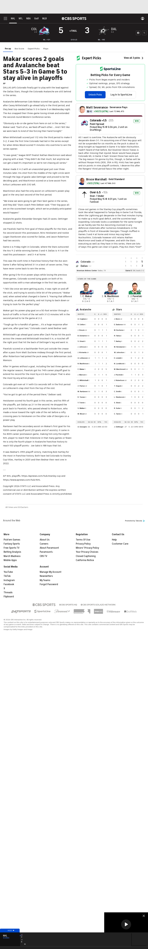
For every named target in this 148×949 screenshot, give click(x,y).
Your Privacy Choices (87, 551)
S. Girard (81, 341)
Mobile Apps (10, 560)
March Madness (12, 556)
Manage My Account (50, 572)
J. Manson (82, 375)
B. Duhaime (82, 336)
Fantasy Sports (12, 543)
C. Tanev (117, 414)
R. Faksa (117, 336)
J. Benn (117, 319)
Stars (119, 309)
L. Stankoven (119, 397)
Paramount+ (46, 551)
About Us (45, 539)
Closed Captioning (86, 556)
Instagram (9, 580)
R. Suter (117, 408)
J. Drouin (81, 330)
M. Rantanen (83, 391)
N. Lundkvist (119, 364)
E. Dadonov (118, 324)
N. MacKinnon (83, 364)
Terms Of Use (83, 539)
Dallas (84, 266)
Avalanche (85, 309)
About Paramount (49, 547)
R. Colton (81, 324)
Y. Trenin (81, 403)
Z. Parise (81, 386)
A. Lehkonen (83, 358)
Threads (8, 592)
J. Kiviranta (82, 352)
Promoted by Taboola (135, 521)
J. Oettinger (118, 427)
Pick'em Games (12, 539)
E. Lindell (117, 358)
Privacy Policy (83, 543)
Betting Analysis (12, 551)
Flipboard (9, 596)
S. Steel (117, 403)
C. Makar (81, 369)
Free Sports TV (11, 547)
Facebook (9, 584)
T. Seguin (118, 386)
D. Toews (81, 397)
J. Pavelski (118, 375)
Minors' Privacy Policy (87, 547)
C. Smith (117, 391)
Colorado (86, 261)
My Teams (45, 580)
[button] (126, 924)
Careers (44, 543)
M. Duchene (119, 330)
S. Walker (81, 408)
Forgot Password (49, 584)
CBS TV (43, 556)
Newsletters (46, 576)
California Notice (85, 560)
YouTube (8, 572)
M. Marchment (119, 369)
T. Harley (117, 341)
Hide (10, 934)
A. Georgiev (82, 427)
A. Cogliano (82, 319)
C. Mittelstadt (83, 380)
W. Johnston (119, 352)
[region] (126, 924)
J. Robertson (119, 380)
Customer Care (120, 543)
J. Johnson (82, 347)
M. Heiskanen (119, 347)
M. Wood (81, 414)
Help (114, 539)
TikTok (7, 576)
